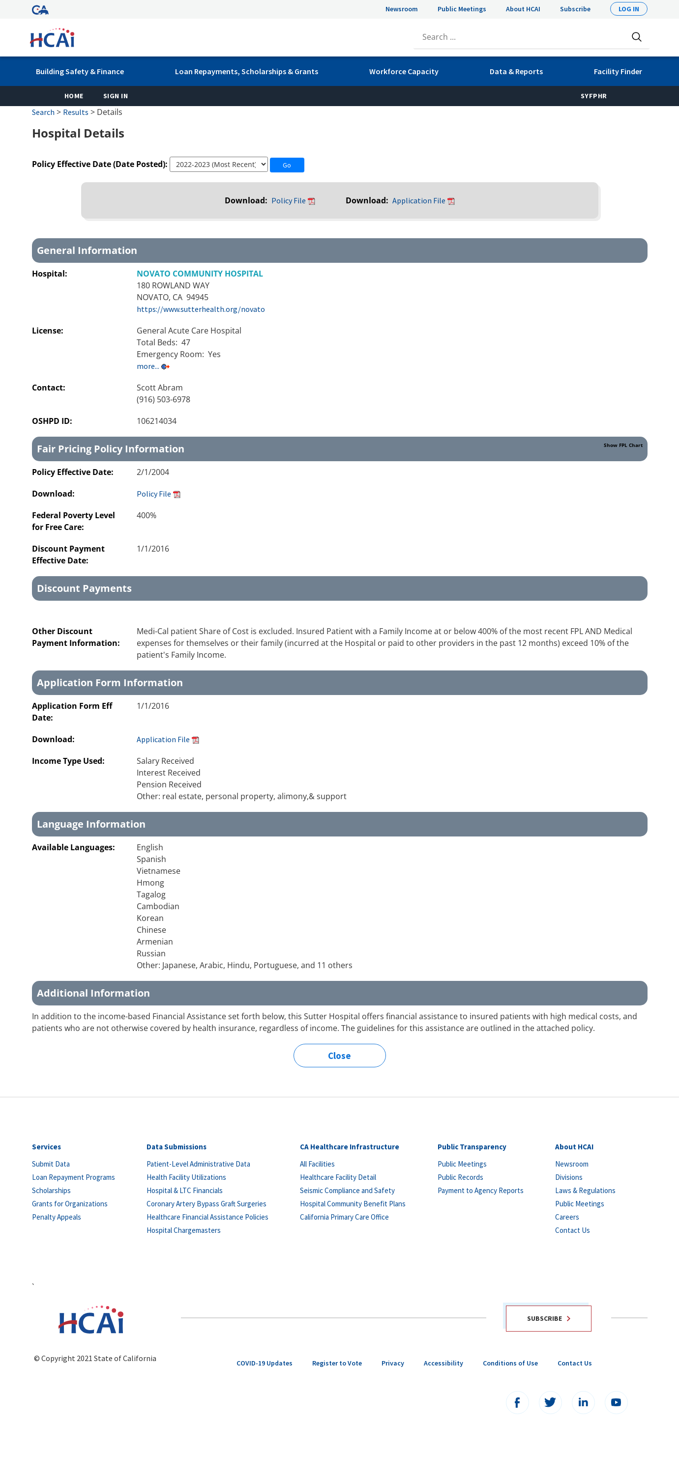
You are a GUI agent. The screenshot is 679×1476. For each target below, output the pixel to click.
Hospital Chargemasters (184, 1230)
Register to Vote (337, 1363)
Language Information (91, 824)
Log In (629, 8)
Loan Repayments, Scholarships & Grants (246, 71)
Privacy (393, 1363)
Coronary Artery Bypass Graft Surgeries (206, 1203)
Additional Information (93, 993)
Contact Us (572, 1230)
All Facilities (317, 1164)
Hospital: (50, 273)
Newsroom (401, 8)
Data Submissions (177, 1146)
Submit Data (51, 1164)
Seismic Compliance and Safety (347, 1190)
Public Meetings (462, 8)
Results (76, 112)
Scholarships (51, 1190)
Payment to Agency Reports (481, 1190)
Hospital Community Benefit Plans (353, 1203)
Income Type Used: (68, 760)
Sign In (115, 95)
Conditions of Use (510, 1363)
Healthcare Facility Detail (338, 1177)
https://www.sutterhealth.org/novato (201, 309)
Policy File (288, 200)
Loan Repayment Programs (73, 1177)
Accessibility (443, 1363)
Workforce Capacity (404, 71)
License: (48, 330)
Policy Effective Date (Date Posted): (100, 164)
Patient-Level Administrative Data (198, 1164)
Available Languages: (73, 847)
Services (46, 1146)
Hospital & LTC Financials (185, 1190)
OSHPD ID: (53, 421)
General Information (87, 250)
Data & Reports (516, 71)
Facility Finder (618, 71)
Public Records (460, 1177)
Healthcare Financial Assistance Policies (207, 1217)
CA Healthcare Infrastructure (349, 1146)
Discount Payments (84, 588)
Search (43, 112)
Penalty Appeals (56, 1217)
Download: (247, 200)
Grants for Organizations (70, 1203)
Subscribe (575, 8)
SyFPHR (594, 95)
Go (287, 165)
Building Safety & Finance (80, 71)
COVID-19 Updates (264, 1363)
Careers (567, 1217)
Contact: (49, 387)
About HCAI (523, 8)
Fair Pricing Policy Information (340, 448)
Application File (418, 200)
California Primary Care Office (344, 1217)
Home (74, 95)
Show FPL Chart (623, 445)
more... (148, 366)
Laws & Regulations (585, 1190)
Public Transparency (472, 1146)
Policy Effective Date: (74, 472)
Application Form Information (110, 682)
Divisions (569, 1177)
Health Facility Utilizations (186, 1177)
